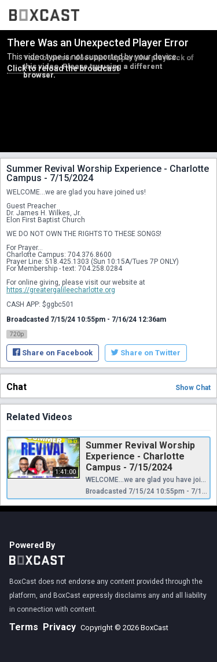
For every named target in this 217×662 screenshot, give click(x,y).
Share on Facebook (53, 352)
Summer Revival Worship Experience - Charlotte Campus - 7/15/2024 (140, 456)
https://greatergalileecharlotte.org (60, 290)
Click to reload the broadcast (63, 68)
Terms (23, 626)
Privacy (59, 626)
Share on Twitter (146, 352)
